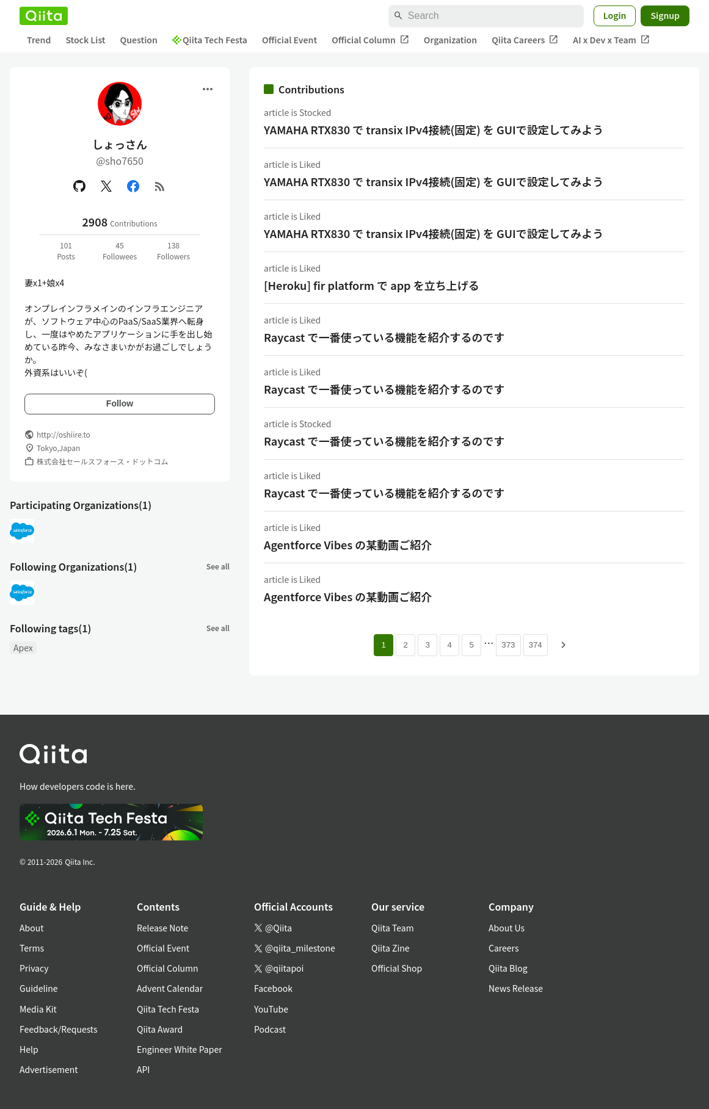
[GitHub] (79, 186)
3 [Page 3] (428, 644)
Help (29, 1049)
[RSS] (160, 186)
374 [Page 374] (535, 644)
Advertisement (49, 1069)
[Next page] (564, 645)
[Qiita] (44, 16)
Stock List (85, 40)
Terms (32, 948)
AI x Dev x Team (611, 40)
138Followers (173, 250)
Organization (450, 40)
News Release (516, 988)
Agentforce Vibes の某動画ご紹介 (348, 544)
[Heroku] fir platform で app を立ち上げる (371, 285)
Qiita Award (160, 1029)
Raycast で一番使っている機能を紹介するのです (384, 337)
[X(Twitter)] (106, 186)
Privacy (34, 968)
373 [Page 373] (508, 644)
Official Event (289, 40)
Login (615, 15)
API (143, 1069)
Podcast (270, 1029)
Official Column (370, 40)
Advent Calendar (170, 988)
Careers (503, 948)
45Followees (120, 250)
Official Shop (396, 968)
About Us (507, 928)
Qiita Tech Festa (209, 40)
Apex (23, 647)
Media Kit (38, 1009)
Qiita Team (392, 928)
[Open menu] (207, 89)
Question (139, 40)
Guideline (39, 988)
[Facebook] (133, 186)
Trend (39, 40)
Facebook (273, 988)
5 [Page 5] (472, 644)
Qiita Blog (508, 968)
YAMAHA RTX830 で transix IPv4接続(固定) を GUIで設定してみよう (433, 129)
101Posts (66, 250)
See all (218, 566)
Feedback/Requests (59, 1029)
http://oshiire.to (63, 434)
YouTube (271, 1009)
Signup (665, 15)
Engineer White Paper (179, 1049)
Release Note (162, 928)
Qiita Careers (525, 40)
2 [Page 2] (406, 644)
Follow (119, 403)
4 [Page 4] (450, 644)
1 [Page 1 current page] (384, 644)
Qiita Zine (390, 948)
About (31, 928)
